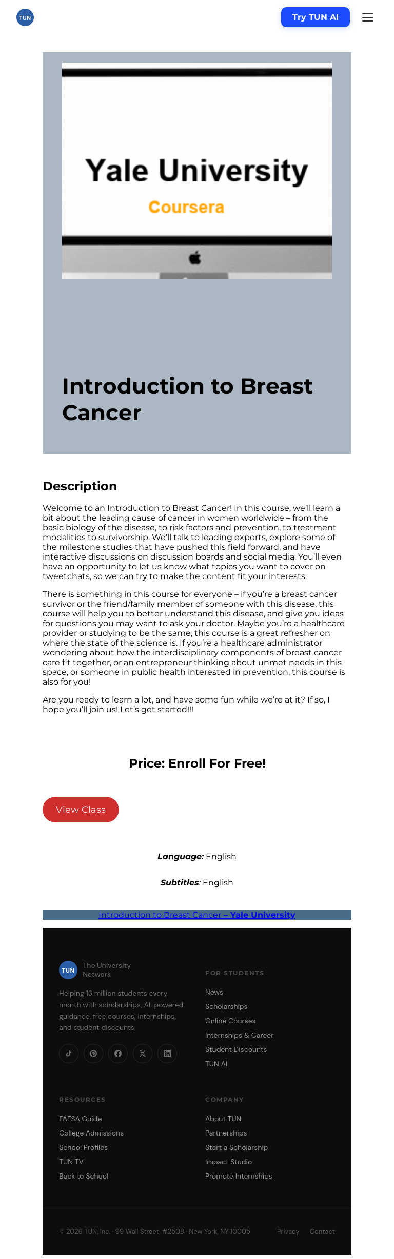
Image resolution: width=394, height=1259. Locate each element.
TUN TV (71, 1161)
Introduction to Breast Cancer (197, 915)
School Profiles (83, 1147)
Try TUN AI (315, 17)
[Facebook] (118, 1053)
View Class (81, 809)
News (214, 992)
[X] (142, 1053)
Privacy (288, 1231)
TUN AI (216, 1063)
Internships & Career (239, 1035)
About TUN (223, 1118)
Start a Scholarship (236, 1147)
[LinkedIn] (167, 1053)
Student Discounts (236, 1049)
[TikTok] (68, 1053)
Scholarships (226, 1006)
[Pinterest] (93, 1053)
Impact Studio (228, 1161)
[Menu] (368, 17)
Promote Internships (238, 1176)
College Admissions (91, 1133)
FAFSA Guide (80, 1118)
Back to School (83, 1176)
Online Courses (230, 1020)
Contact (322, 1231)
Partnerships (226, 1133)
